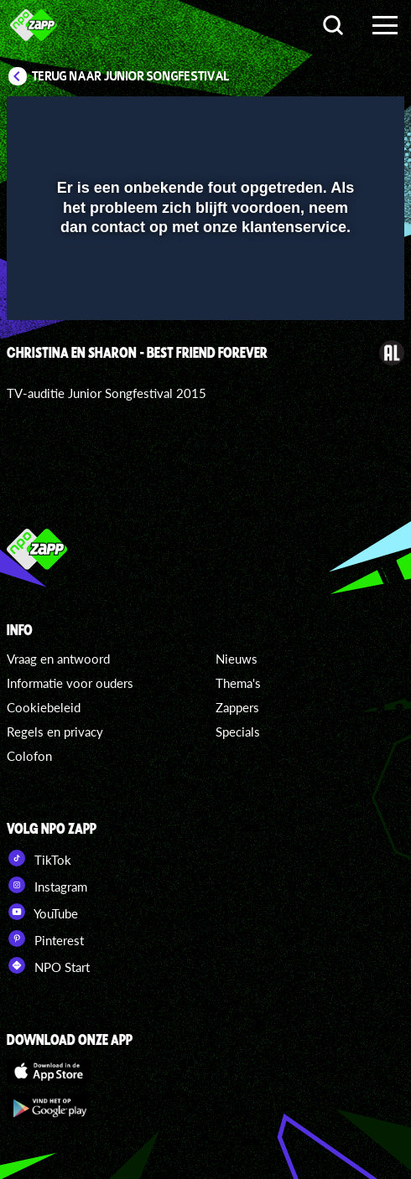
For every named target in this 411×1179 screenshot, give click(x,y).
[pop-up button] (314, 120)
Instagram (47, 885)
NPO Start (48, 965)
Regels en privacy (55, 731)
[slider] (203, 298)
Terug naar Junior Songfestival (131, 76)
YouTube (42, 912)
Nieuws (237, 658)
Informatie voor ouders (70, 682)
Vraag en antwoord (58, 658)
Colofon (29, 755)
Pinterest (45, 938)
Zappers (237, 707)
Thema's (238, 682)
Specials (238, 731)
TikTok (39, 858)
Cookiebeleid (44, 707)
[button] (348, 120)
